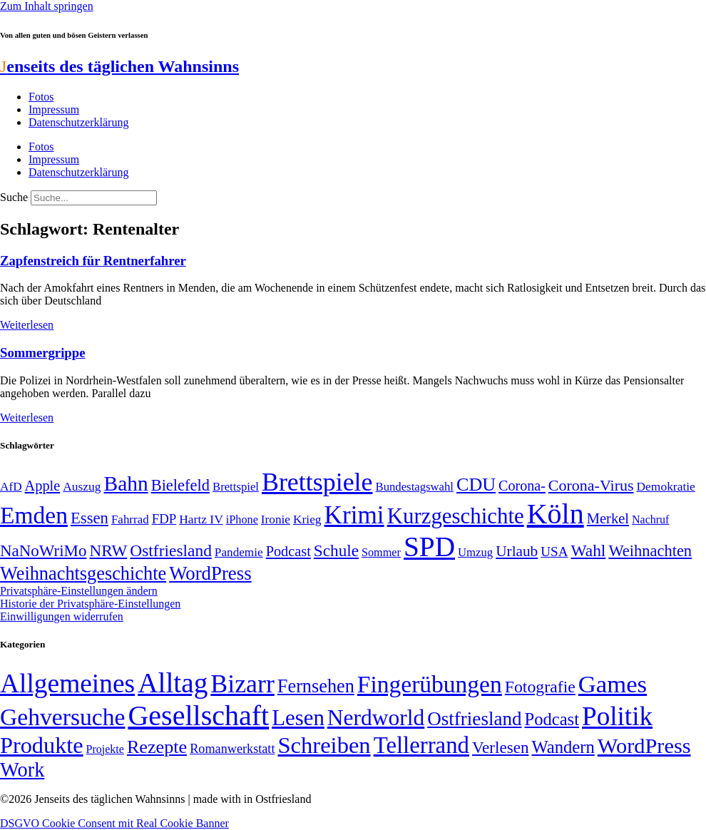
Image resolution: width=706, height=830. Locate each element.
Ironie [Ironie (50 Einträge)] (275, 519)
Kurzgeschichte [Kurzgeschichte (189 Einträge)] (455, 515)
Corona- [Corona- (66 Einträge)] (522, 485)
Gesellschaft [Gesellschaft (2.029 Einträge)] (198, 716)
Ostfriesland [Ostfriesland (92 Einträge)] (171, 550)
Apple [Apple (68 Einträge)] (43, 485)
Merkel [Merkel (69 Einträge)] (608, 518)
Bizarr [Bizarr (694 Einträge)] (242, 684)
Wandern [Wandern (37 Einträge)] (562, 747)
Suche (14, 197)
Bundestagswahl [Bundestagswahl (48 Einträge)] (415, 486)
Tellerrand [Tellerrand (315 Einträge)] (421, 745)
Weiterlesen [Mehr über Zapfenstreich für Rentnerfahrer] (26, 325)
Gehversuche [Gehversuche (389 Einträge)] (62, 717)
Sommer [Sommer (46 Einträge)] (381, 552)
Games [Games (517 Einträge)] (612, 684)
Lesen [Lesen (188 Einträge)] (298, 717)
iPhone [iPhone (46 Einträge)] (242, 519)
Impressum (54, 109)
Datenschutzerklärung (78, 122)
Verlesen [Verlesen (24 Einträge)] (500, 747)
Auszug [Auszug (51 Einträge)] (82, 486)
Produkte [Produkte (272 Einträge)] (41, 745)
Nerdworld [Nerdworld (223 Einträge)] (375, 717)
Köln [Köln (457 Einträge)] (555, 514)
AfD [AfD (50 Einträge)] (11, 486)
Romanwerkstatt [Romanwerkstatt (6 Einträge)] (232, 749)
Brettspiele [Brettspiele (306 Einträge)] (317, 482)
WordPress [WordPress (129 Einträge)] (210, 573)
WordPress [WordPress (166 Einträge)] (644, 746)
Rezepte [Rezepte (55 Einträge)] (157, 747)
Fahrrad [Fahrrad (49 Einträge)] (130, 519)
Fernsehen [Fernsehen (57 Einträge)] (315, 686)
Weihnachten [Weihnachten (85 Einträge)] (650, 551)
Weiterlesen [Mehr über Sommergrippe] (26, 417)
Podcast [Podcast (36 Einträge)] (552, 719)
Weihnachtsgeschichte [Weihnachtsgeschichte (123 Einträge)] (83, 573)
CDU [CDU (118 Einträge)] (476, 484)
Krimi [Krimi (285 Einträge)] (354, 515)
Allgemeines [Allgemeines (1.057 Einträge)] (67, 683)
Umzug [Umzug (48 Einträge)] (475, 552)
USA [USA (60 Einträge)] (554, 551)
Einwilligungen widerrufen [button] (61, 616)
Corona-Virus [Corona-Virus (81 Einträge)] (591, 485)
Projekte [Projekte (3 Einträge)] (105, 749)
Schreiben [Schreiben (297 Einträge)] (323, 745)
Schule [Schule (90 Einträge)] (336, 550)
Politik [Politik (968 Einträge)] (617, 716)
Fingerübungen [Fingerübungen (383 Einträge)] (429, 684)
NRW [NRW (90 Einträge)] (108, 550)
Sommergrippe (42, 352)
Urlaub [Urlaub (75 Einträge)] (517, 551)
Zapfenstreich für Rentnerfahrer (93, 260)
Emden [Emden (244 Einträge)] (34, 515)
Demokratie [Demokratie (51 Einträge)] (666, 486)
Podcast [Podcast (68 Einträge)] (288, 551)
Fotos (41, 97)
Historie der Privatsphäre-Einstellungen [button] (90, 604)
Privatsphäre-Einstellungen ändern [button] (79, 591)
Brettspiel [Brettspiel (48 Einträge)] (236, 486)
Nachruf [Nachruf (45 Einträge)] (650, 519)
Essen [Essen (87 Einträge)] (89, 518)
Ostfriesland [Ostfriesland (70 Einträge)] (474, 718)
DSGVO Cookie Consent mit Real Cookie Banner (114, 823)
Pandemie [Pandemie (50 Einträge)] (239, 552)
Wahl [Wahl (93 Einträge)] (588, 550)
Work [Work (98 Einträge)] (22, 770)
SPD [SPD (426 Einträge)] (429, 546)
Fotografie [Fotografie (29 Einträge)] (540, 686)
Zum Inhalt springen (46, 6)
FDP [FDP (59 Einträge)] (164, 518)
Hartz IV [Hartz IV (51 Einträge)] (200, 519)
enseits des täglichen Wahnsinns (119, 66)
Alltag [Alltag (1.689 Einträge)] (173, 682)
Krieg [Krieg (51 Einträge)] (307, 519)
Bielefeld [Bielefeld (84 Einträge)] (180, 485)
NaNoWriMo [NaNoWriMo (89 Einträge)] (43, 551)
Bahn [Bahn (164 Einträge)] (126, 483)
